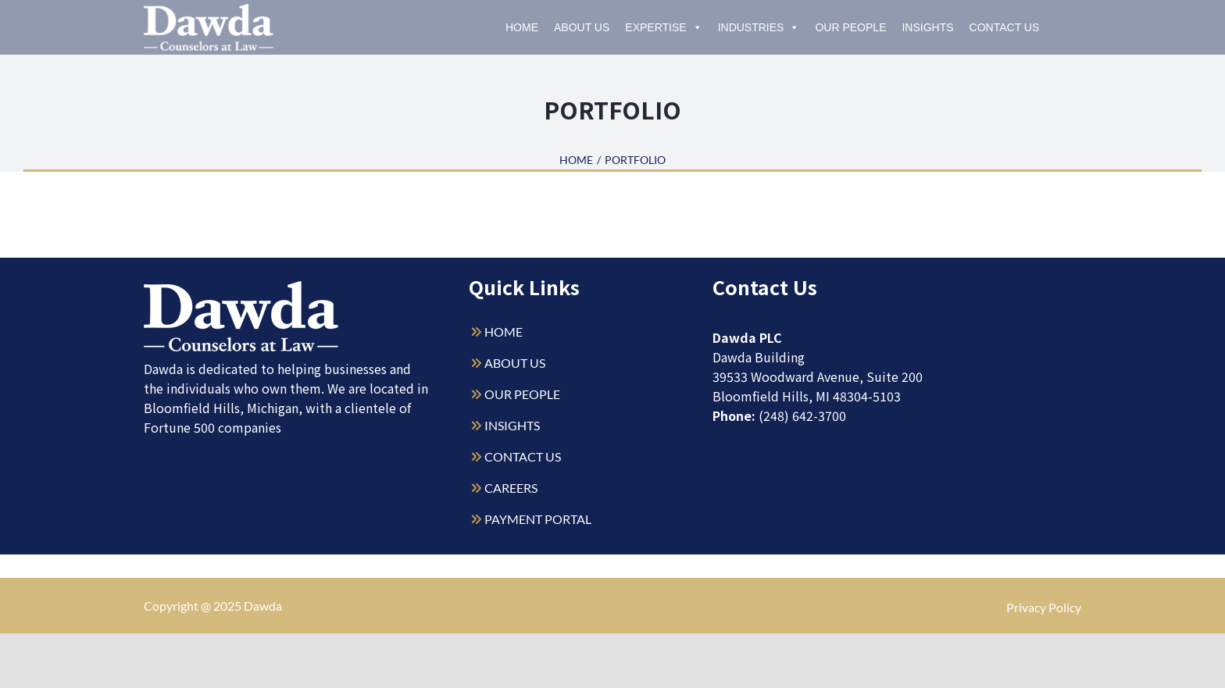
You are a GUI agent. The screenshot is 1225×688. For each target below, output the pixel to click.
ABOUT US (514, 362)
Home (521, 27)
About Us (581, 27)
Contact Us (1005, 27)
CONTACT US (522, 456)
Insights (927, 27)
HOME (503, 331)
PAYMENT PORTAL (537, 519)
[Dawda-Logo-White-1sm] (241, 287)
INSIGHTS (512, 425)
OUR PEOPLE (522, 394)
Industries (759, 27)
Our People (850, 27)
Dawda (263, 605)
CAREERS (511, 487)
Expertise (663, 27)
